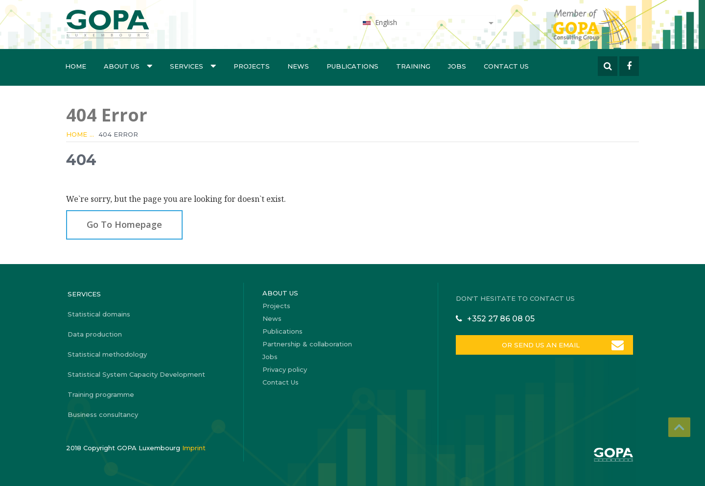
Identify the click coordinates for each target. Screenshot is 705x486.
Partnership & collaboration (307, 344)
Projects (252, 66)
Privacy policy (284, 369)
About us (128, 65)
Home (75, 66)
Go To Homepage (124, 224)
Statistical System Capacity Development (136, 374)
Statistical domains (99, 314)
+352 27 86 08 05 (501, 318)
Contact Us (506, 66)
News (298, 66)
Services (193, 65)
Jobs (457, 66)
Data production (95, 334)
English (379, 22)
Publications (352, 66)
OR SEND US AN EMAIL (541, 345)
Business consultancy (103, 414)
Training (413, 66)
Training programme (101, 394)
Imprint (194, 448)
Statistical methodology (107, 354)
